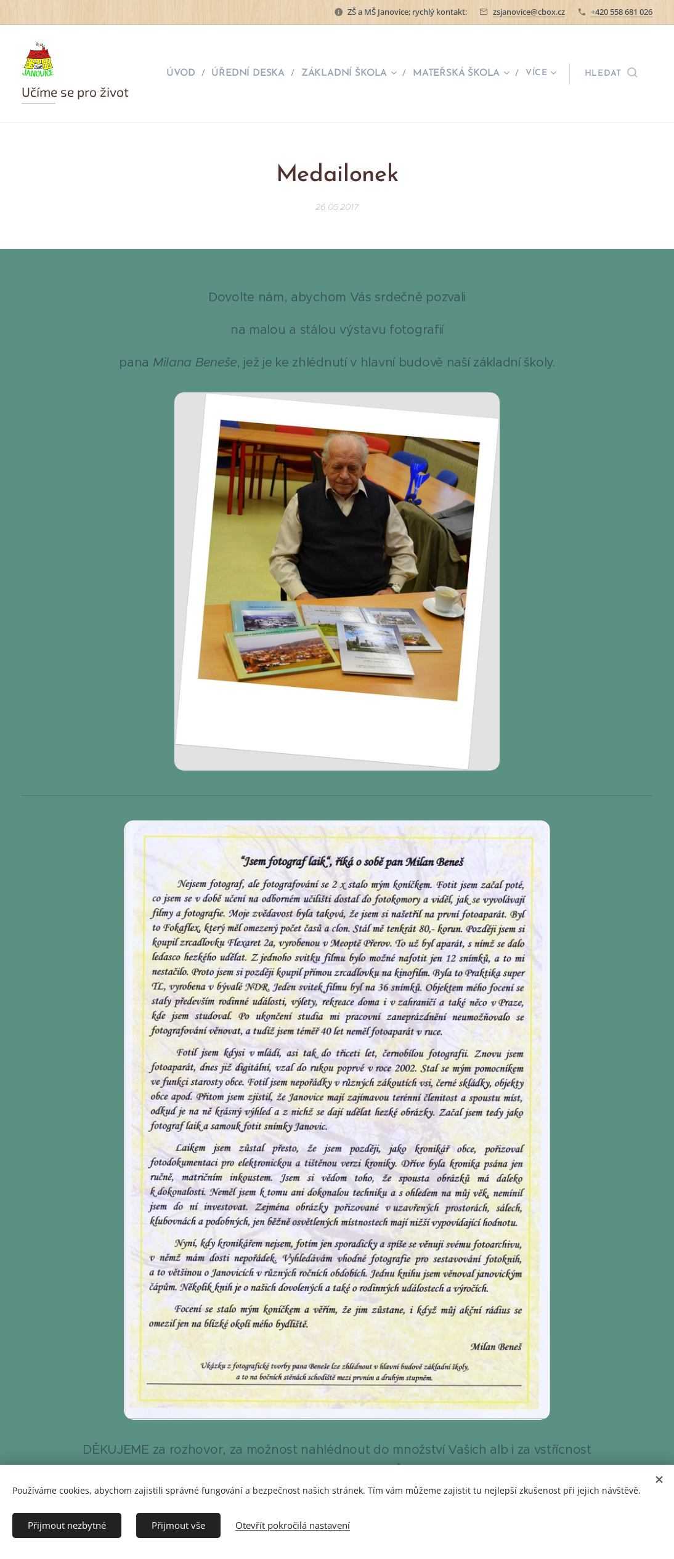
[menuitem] (188, 74)
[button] (610, 74)
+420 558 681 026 (621, 11)
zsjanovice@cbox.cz (529, 11)
